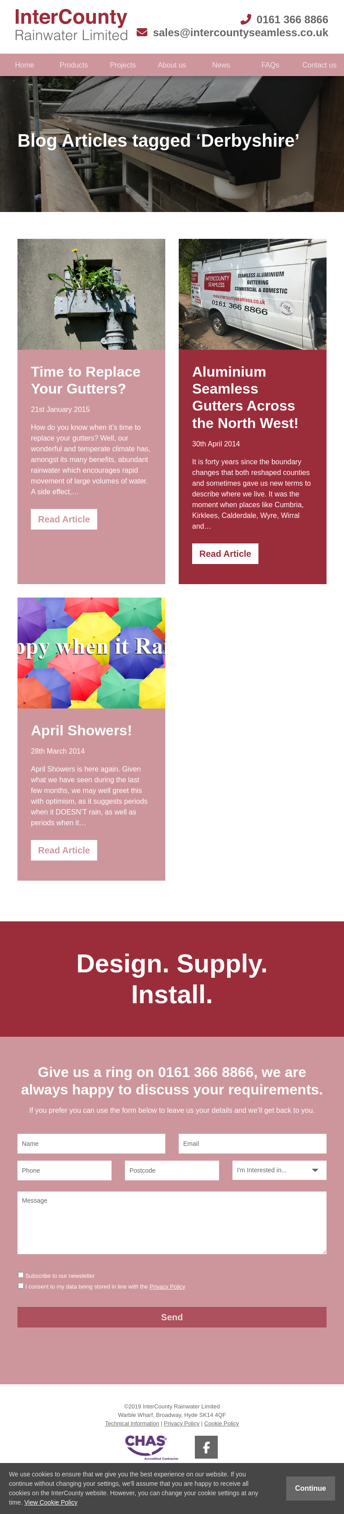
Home (24, 65)
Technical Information (132, 1423)
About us (172, 65)
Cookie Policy (221, 1423)
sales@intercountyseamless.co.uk (232, 32)
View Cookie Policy (50, 1502)
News (221, 65)
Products (74, 65)
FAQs (270, 65)
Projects (123, 65)
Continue (310, 1488)
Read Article (64, 519)
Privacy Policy (167, 1286)
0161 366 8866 (284, 19)
